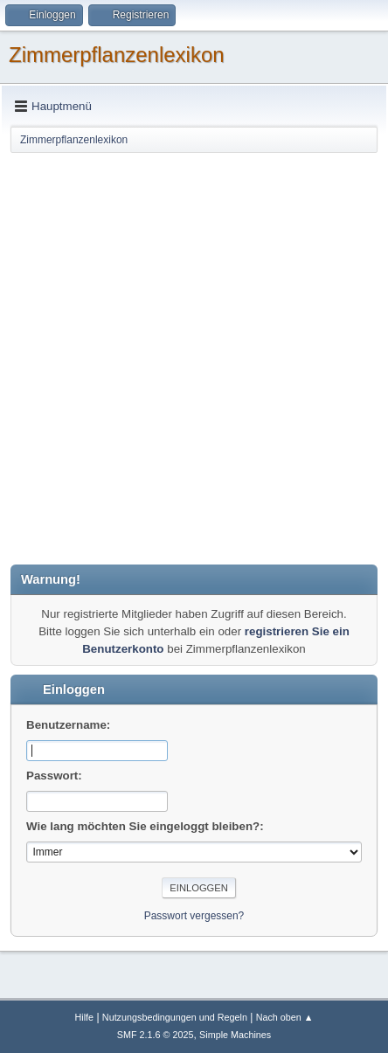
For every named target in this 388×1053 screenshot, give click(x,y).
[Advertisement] (194, 357)
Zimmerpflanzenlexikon (117, 54)
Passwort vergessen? (194, 916)
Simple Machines (235, 1034)
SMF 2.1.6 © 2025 (155, 1034)
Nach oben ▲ (285, 1017)
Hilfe (84, 1017)
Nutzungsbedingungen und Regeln (174, 1017)
